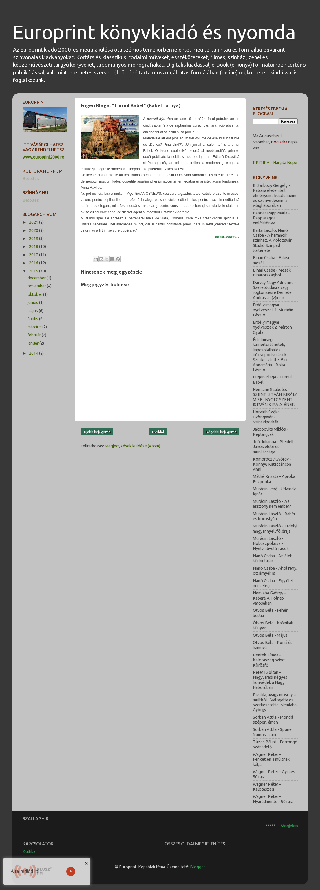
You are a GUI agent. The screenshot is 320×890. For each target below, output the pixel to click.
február (35, 335)
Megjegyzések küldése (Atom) (132, 446)
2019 (34, 238)
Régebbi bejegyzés (221, 432)
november (37, 286)
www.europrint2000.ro (43, 157)
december (37, 278)
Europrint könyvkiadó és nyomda (154, 32)
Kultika (29, 851)
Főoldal (158, 432)
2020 (34, 230)
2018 (34, 246)
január (33, 343)
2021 (34, 222)
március (35, 327)
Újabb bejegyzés (97, 432)
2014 (34, 353)
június (33, 302)
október (35, 294)
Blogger (197, 866)
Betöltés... (32, 178)
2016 (34, 263)
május (33, 310)
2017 (34, 254)
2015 (34, 271)
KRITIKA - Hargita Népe (275, 162)
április (33, 318)
